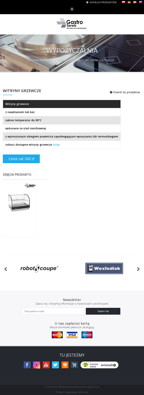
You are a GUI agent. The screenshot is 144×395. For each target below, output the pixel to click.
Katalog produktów (101, 2)
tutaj (56, 144)
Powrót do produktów (125, 92)
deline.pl (83, 392)
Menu (72, 9)
